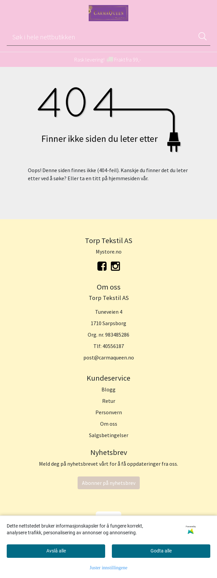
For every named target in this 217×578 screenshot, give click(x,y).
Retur (108, 400)
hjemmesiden (124, 178)
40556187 (113, 346)
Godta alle (161, 550)
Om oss (108, 423)
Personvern (108, 412)
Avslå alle (56, 550)
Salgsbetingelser (108, 435)
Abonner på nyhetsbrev (108, 482)
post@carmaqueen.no (108, 357)
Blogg (108, 389)
